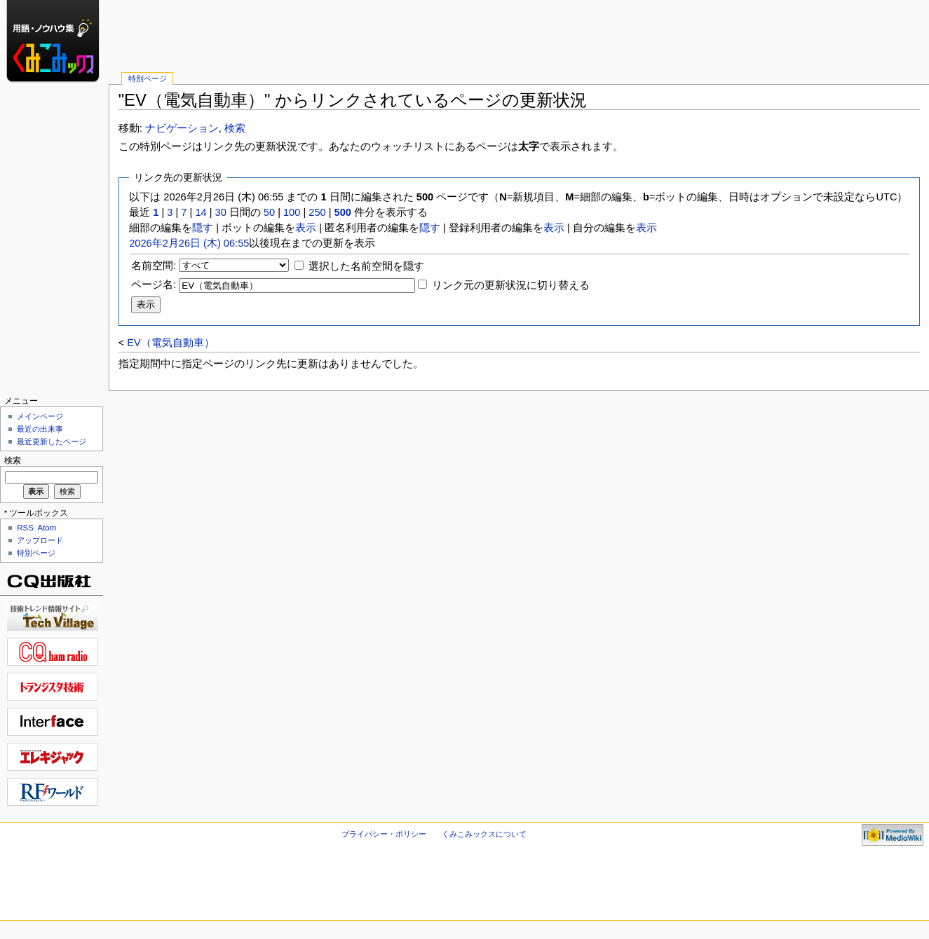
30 (220, 212)
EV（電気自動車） (170, 342)
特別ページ (147, 78)
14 (200, 212)
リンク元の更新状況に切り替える (511, 285)
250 (316, 212)
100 (291, 212)
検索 (234, 128)
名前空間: (153, 265)
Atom (47, 527)
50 (269, 212)
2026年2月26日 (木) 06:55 (189, 243)
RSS (25, 527)
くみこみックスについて (484, 834)
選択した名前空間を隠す (366, 266)
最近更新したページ (51, 441)
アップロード (40, 540)
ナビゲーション (182, 128)
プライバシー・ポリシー (383, 834)
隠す (202, 227)
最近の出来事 (40, 429)
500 (342, 212)
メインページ (40, 416)
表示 (305, 227)
